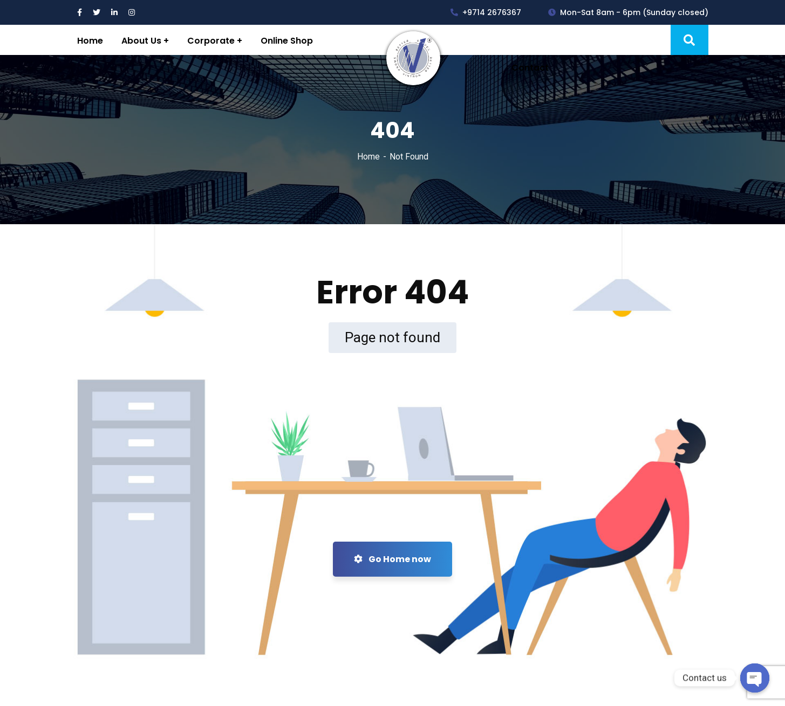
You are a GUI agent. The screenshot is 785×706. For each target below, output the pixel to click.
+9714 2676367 (485, 12)
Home (368, 156)
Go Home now (392, 559)
